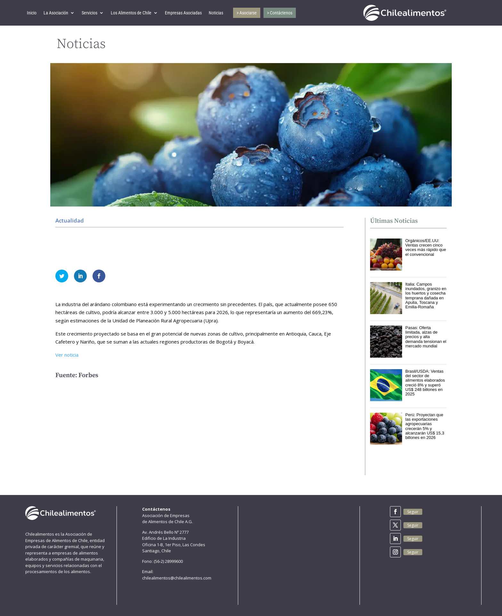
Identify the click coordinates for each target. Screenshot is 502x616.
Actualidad (69, 220)
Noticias (216, 12)
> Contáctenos (279, 12)
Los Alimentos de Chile (131, 12)
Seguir (412, 512)
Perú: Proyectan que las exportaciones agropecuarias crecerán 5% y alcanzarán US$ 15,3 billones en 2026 (424, 426)
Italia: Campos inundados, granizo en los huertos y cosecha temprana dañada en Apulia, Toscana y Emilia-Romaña (425, 295)
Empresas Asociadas (183, 12)
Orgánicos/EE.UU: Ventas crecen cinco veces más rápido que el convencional (425, 247)
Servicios (89, 12)
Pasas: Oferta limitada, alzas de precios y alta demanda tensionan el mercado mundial (425, 336)
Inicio (31, 12)
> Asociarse (247, 12)
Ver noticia (66, 355)
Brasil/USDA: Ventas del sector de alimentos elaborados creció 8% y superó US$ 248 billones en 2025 (425, 382)
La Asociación (56, 12)
